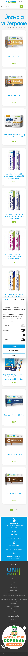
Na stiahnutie (13, 587)
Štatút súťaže (13, 590)
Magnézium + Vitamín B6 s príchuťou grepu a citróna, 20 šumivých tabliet (14, 216)
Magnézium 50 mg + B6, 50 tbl (14, 415)
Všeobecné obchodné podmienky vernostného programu (13, 596)
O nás (13, 582)
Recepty (13, 608)
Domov (4, 27)
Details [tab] (14, 299)
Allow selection (14, 350)
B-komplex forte (14, 95)
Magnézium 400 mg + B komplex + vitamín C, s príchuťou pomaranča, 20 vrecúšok (14, 377)
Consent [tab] (6, 299)
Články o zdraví (13, 603)
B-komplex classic (14, 56)
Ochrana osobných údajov (13, 592)
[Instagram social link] (20, 2)
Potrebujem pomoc (13, 585)
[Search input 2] (12, 6)
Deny (14, 355)
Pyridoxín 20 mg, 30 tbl (14, 454)
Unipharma (13, 619)
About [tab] (22, 299)
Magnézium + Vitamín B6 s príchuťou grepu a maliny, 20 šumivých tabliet (14, 256)
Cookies (13, 611)
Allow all (14, 346)
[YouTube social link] (22, 2)
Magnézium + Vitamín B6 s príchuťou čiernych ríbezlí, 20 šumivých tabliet (14, 176)
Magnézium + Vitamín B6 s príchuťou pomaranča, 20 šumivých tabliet (14, 296)
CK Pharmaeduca (13, 622)
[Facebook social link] (18, 2)
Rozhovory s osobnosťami (13, 606)
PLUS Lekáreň (11, 27)
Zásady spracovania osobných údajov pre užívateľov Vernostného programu (13, 600)
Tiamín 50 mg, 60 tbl (14, 493)
